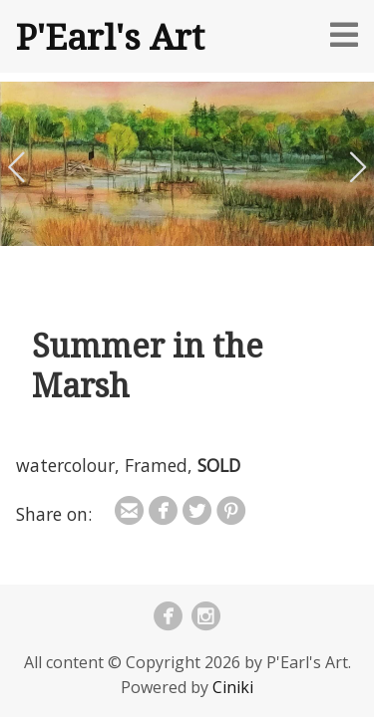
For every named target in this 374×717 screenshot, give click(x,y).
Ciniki (232, 687)
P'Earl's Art (110, 36)
